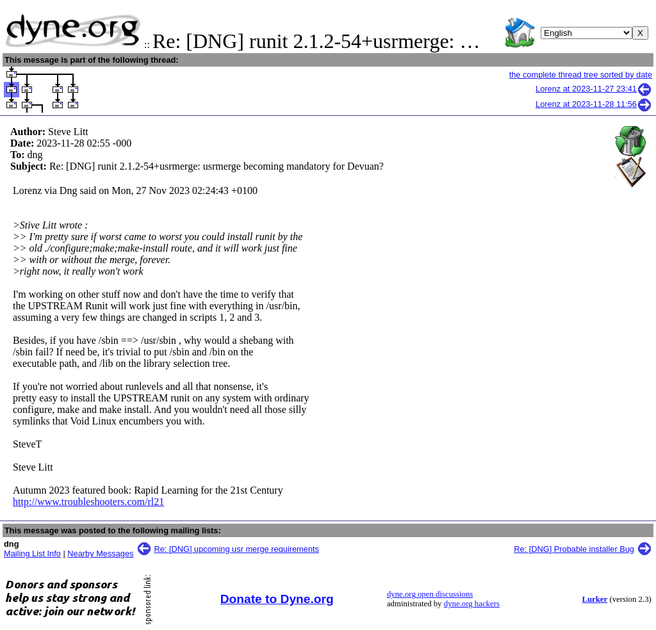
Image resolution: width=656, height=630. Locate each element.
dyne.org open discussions (430, 594)
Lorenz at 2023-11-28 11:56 (594, 104)
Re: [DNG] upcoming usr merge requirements (236, 549)
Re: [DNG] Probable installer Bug (574, 549)
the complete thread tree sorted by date (580, 74)
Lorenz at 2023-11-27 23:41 (594, 88)
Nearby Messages (100, 553)
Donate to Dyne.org (277, 599)
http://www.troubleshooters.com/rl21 (88, 501)
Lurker (594, 599)
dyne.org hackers (472, 603)
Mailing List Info (32, 553)
